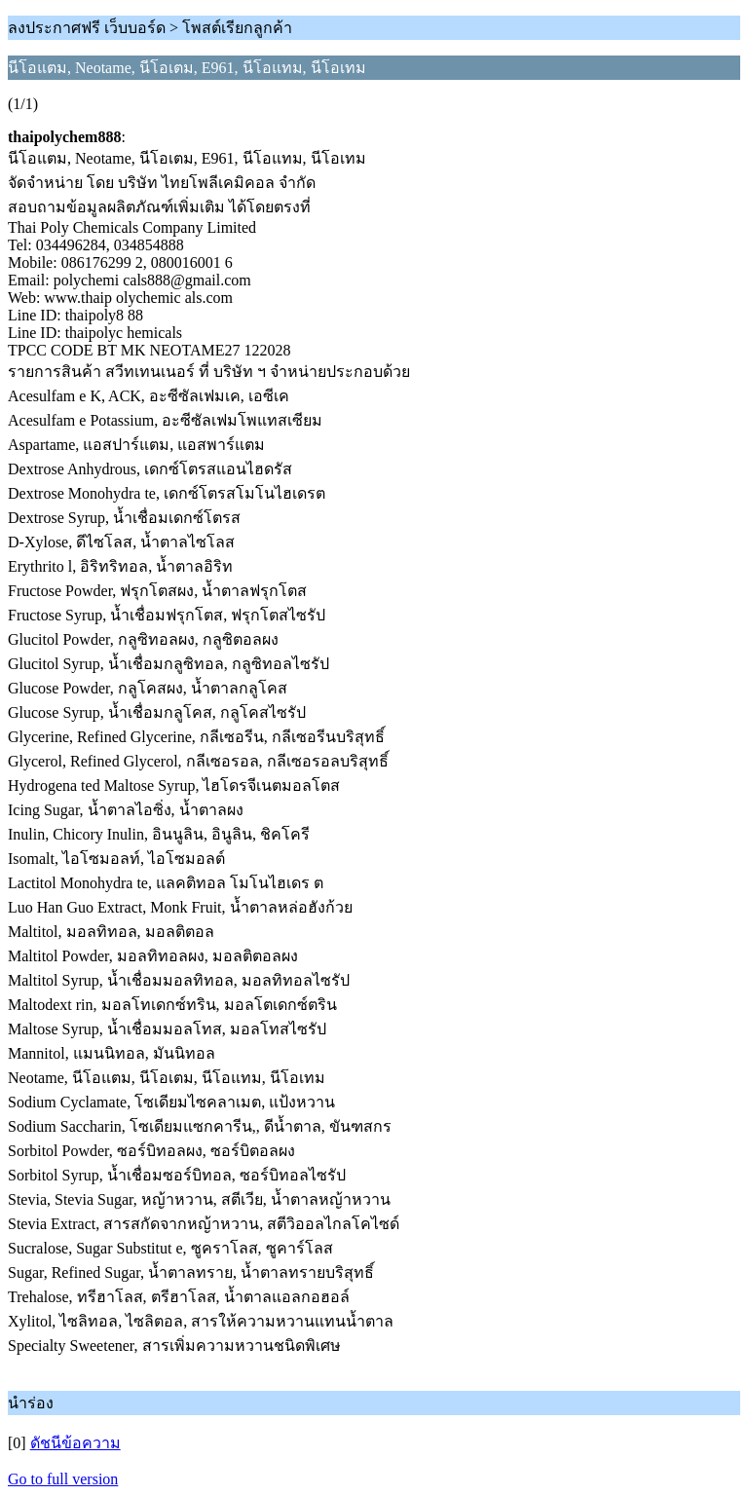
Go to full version (63, 1479)
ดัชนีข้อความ (75, 1443)
